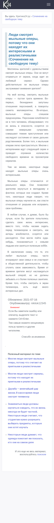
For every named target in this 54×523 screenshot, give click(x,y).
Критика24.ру (23, 16)
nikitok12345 (38, 303)
